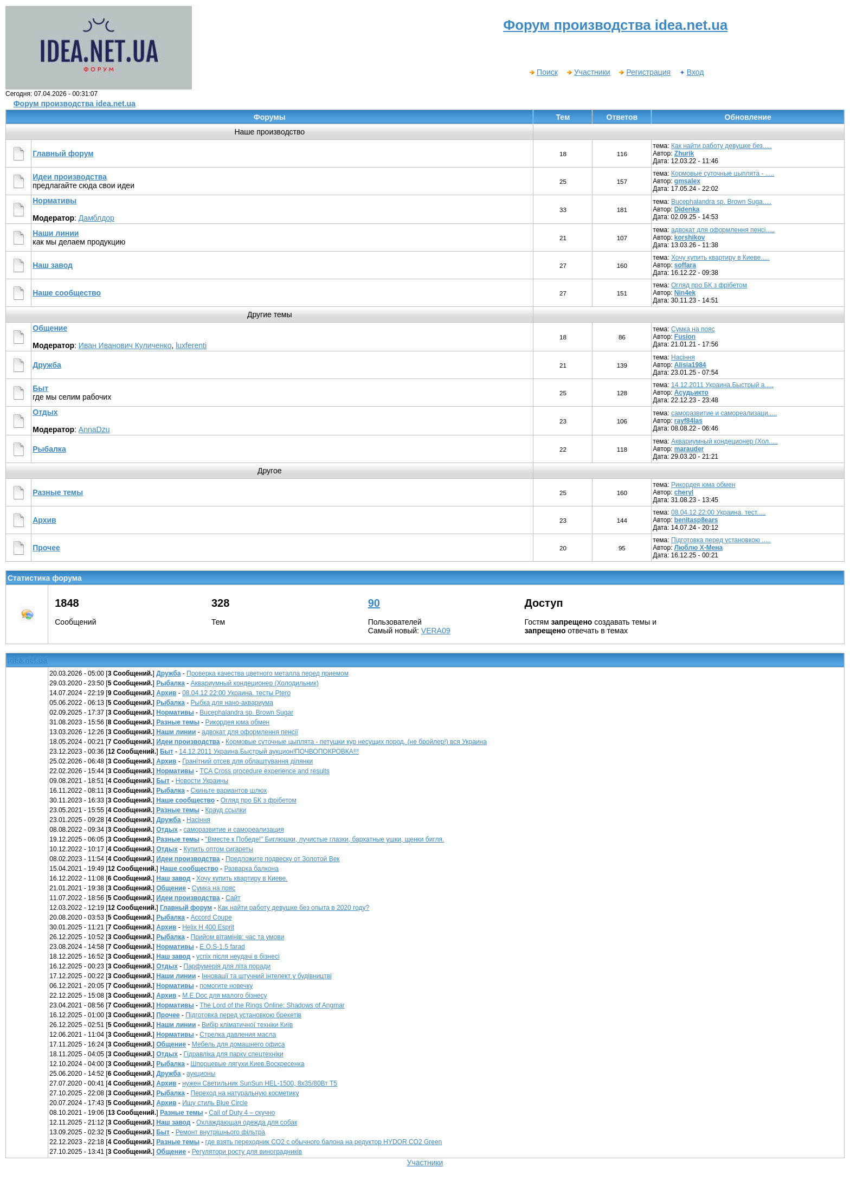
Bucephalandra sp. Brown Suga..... (721, 202)
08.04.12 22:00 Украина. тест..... (718, 512)
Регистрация (644, 72)
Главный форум (63, 153)
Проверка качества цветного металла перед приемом (267, 673)
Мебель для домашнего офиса (238, 1044)
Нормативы (54, 200)
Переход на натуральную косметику (245, 1093)
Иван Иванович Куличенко (125, 345)
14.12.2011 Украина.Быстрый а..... (722, 385)
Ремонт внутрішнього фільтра (220, 1132)
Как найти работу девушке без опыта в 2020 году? (293, 908)
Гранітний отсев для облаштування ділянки (247, 761)
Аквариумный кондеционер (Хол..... (724, 441)
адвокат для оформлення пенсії (250, 732)
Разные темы (58, 492)
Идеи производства (70, 176)
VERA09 (435, 630)
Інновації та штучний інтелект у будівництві (267, 976)
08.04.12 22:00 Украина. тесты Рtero (236, 693)
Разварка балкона (251, 868)
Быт (40, 388)
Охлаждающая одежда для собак (246, 1122)
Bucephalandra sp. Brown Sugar (246, 712)
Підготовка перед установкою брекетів (243, 1015)
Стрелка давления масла (237, 1034)
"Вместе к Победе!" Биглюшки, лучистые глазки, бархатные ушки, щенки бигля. (325, 839)
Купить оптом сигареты (219, 849)
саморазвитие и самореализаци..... (724, 413)
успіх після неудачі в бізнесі (238, 956)
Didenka (687, 209)
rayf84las (688, 421)
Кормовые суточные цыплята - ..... (722, 173)
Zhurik (684, 153)
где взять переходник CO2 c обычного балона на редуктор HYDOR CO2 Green (323, 1142)
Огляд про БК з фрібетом (709, 285)
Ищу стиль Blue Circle (215, 1103)
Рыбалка (49, 449)
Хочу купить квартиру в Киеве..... (720, 257)
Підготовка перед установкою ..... (721, 540)
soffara (685, 265)
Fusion (685, 337)
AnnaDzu (94, 429)
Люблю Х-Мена (698, 547)
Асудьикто (691, 392)
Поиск (543, 72)
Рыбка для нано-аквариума (232, 703)
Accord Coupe (211, 917)
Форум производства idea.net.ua (75, 103)
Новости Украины (202, 781)
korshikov (689, 237)
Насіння (683, 357)
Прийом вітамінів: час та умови (238, 937)
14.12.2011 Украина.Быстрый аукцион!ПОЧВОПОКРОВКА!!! (268, 751)
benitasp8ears (696, 520)
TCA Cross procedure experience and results (264, 771)
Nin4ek (685, 293)
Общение (50, 328)
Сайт (233, 898)
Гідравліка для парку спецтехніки (234, 1054)
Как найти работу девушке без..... (721, 146)
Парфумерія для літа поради (227, 966)
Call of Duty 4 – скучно (242, 1112)
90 (374, 603)
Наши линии (56, 233)
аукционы (200, 1073)
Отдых (45, 412)
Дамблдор (96, 218)
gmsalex (687, 181)
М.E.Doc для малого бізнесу (224, 995)
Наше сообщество (67, 292)
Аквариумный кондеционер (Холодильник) (255, 683)
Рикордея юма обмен (703, 485)
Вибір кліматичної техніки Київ (247, 1025)
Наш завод (53, 265)
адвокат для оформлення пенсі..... (723, 230)
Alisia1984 (690, 365)
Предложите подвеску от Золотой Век (282, 859)
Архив (44, 520)
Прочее (46, 547)
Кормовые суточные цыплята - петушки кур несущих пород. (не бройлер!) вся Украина (356, 742)
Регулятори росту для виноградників (247, 1152)
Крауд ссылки (226, 810)
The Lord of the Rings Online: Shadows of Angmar (272, 1005)
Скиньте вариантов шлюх (229, 790)
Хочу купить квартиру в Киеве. (242, 878)
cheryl (683, 492)
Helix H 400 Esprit (208, 927)
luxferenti (191, 345)
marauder (689, 449)
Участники (588, 72)
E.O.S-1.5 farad (221, 947)
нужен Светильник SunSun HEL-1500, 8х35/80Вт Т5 (259, 1083)
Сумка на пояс (693, 329)
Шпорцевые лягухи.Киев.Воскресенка (248, 1064)
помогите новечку (226, 986)
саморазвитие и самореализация (234, 829)
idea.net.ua (27, 660)
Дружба (47, 365)
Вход (691, 72)
